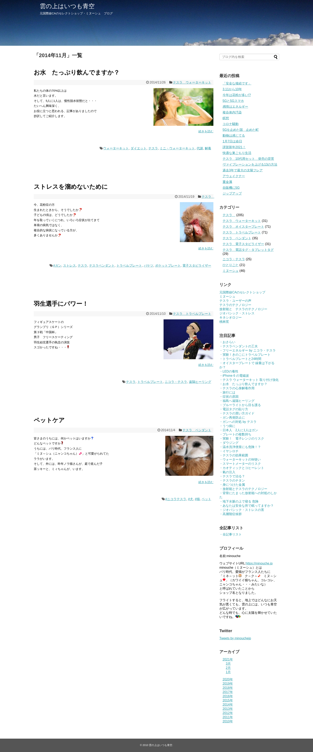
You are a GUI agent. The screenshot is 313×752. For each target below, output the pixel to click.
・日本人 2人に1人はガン (238, 430)
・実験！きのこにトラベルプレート (244, 354)
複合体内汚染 (232, 112)
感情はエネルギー (235, 106)
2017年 (228, 692)
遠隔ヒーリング (200, 381)
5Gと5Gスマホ (233, 100)
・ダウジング (229, 442)
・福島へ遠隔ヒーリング (237, 400)
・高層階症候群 (230, 514)
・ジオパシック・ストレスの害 (241, 510)
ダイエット (139, 148)
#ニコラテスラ (175, 499)
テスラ (153, 148)
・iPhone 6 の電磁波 (234, 375)
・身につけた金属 (232, 484)
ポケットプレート (168, 265)
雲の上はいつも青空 (67, 6)
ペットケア (49, 420)
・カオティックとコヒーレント (241, 468)
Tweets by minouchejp (235, 638)
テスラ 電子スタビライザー (243, 244)
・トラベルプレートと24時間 (240, 359)
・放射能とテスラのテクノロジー (243, 489)
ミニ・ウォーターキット (177, 148)
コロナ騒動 (231, 124)
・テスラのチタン (232, 480)
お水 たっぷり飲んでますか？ (77, 72)
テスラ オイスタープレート (243, 226)
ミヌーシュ (231, 270)
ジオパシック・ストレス (237, 313)
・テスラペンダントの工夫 (238, 346)
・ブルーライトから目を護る (240, 405)
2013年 (228, 708)
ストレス (69, 265)
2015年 (228, 700)
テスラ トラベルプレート (192, 313)
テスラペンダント (102, 265)
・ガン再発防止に (232, 417)
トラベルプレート (129, 265)
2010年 (228, 721)
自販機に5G (231, 187)
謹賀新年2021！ (234, 147)
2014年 (228, 704)
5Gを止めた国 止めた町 (241, 129)
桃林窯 (224, 321)
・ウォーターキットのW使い (240, 459)
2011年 (228, 717)
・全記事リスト (230, 534)
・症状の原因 (229, 396)
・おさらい (227, 342)
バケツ (148, 265)
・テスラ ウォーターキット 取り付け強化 (249, 379)
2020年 (228, 679)
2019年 (228, 683)
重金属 (227, 182)
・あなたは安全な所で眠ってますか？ (246, 505)
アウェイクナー (234, 176)
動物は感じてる (234, 135)
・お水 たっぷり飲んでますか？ (243, 384)
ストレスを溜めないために (71, 186)
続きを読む (205, 131)
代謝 (200, 148)
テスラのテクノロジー (235, 305)
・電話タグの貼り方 (233, 409)
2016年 (228, 696)
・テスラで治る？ (232, 476)
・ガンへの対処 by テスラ (238, 421)
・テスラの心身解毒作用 (237, 388)
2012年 (228, 713)
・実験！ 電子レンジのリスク (241, 438)
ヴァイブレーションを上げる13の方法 (250, 164)
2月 (228, 668)
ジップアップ (232, 193)
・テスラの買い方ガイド (237, 413)
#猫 (197, 499)
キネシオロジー (230, 317)
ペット (206, 499)
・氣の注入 (227, 472)
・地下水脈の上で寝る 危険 (239, 501)
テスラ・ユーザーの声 (235, 300)
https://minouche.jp (259, 563)
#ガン (57, 265)
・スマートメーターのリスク (240, 463)
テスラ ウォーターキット (192, 82)
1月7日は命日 (232, 141)
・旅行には (227, 392)
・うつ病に (227, 426)
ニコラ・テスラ (176, 381)
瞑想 (226, 118)
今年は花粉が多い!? (237, 95)
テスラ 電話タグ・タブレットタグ (248, 249)
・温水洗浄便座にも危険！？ (240, 447)
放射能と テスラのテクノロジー (243, 309)
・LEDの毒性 (228, 371)
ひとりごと (231, 265)
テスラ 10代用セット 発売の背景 (248, 158)
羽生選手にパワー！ (61, 303)
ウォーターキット (116, 148)
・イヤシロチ (229, 451)
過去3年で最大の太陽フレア (243, 170)
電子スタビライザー (196, 265)
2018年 (228, 687)
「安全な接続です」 (237, 83)
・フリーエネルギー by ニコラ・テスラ (247, 350)
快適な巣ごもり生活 (237, 153)
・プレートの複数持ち (235, 434)
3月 (228, 663)
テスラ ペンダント (196, 430)
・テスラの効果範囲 (233, 455)
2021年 (228, 659)
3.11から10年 (232, 89)
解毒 (208, 148)
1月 (228, 672)
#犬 (190, 499)
